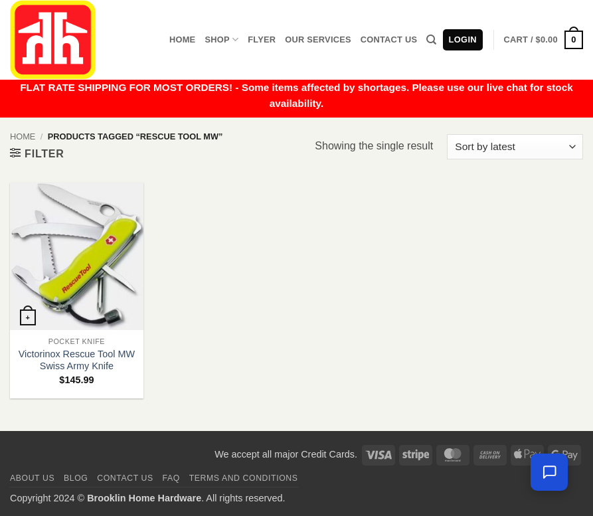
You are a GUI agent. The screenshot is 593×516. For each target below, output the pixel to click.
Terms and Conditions (243, 478)
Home (182, 39)
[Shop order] (515, 147)
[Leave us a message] (549, 472)
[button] (543, 39)
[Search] (431, 39)
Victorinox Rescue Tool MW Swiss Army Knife (77, 360)
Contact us (125, 478)
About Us (32, 478)
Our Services (318, 39)
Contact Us (389, 39)
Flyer (262, 39)
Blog (76, 478)
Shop (221, 39)
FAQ (171, 478)
